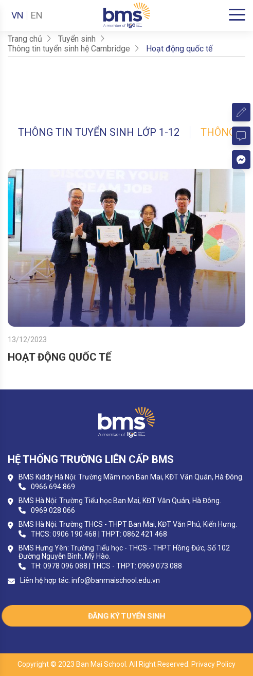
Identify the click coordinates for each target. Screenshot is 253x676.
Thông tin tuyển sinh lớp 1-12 (98, 132)
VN (17, 15)
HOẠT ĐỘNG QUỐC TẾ (59, 357)
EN (37, 15)
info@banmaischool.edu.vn (115, 580)
